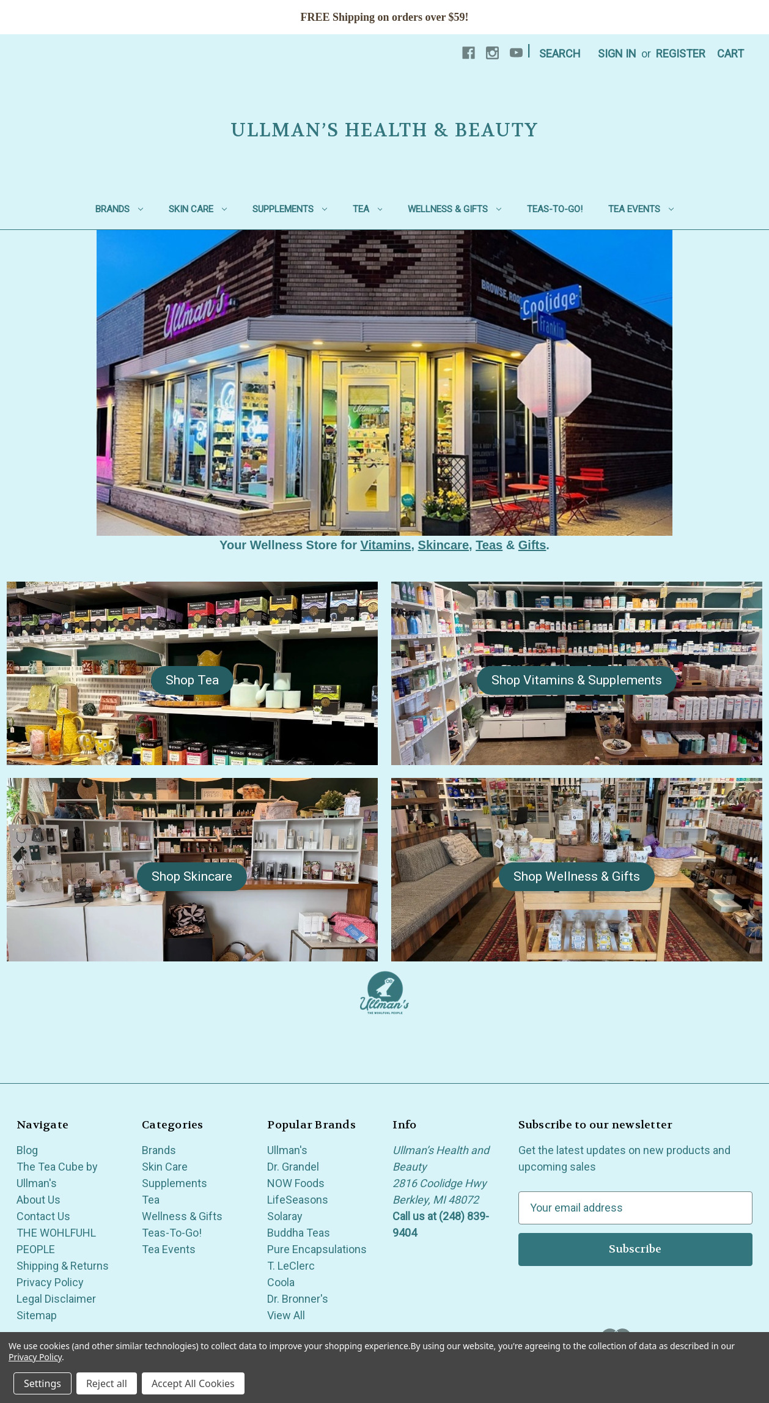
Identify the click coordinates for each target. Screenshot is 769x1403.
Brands (119, 209)
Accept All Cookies (193, 1383)
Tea (368, 209)
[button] (192, 680)
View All (286, 1315)
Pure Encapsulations (317, 1249)
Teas (489, 545)
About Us (39, 1199)
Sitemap (37, 1315)
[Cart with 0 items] (730, 53)
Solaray (285, 1216)
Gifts (532, 545)
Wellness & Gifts (454, 209)
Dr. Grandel (293, 1166)
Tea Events (641, 209)
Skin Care (198, 209)
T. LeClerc (291, 1265)
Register (680, 53)
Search (560, 53)
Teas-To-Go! (555, 209)
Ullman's (287, 1150)
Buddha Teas (298, 1232)
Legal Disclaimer (56, 1298)
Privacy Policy (50, 1282)
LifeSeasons (297, 1199)
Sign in (617, 53)
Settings (42, 1383)
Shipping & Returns (63, 1265)
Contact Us (43, 1216)
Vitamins (385, 545)
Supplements (289, 209)
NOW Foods (296, 1183)
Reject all (106, 1383)
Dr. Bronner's (297, 1298)
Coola (281, 1282)
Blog (27, 1150)
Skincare (443, 545)
